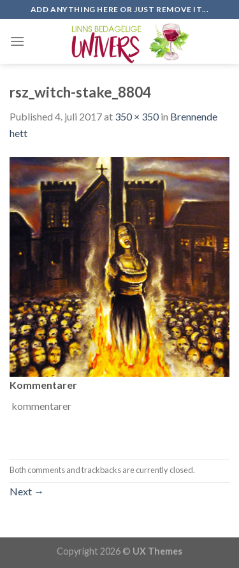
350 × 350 (137, 116)
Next (27, 491)
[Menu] (17, 41)
